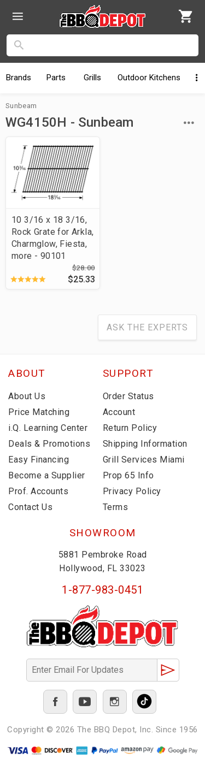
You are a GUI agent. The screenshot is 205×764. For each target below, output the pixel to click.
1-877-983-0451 (102, 589)
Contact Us (30, 507)
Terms (115, 507)
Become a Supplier (46, 475)
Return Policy (130, 428)
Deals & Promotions (49, 444)
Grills (92, 77)
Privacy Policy (132, 491)
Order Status (128, 396)
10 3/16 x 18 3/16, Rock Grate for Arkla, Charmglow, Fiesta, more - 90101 (52, 238)
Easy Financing (38, 459)
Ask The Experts (147, 327)
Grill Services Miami (144, 459)
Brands (18, 77)
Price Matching (38, 412)
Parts (56, 77)
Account (119, 412)
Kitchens (149, 77)
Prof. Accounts (38, 491)
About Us (26, 396)
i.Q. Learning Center (47, 428)
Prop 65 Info (128, 475)
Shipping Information (145, 444)
